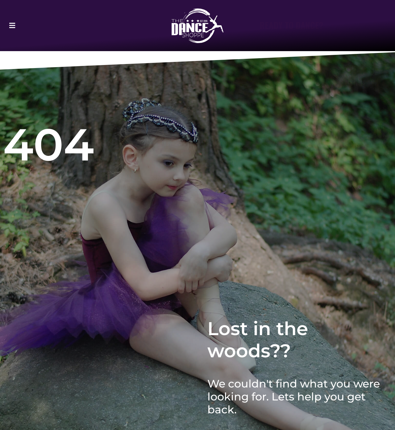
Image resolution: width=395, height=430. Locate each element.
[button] (28, 25)
